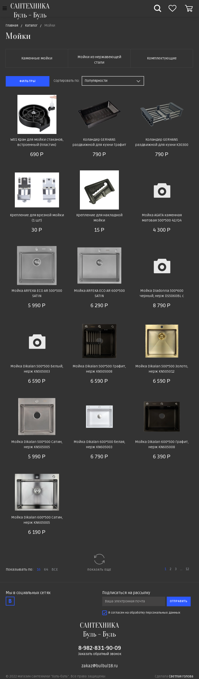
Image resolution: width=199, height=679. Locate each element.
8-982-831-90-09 (99, 648)
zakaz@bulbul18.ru (99, 666)
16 (39, 569)
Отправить (179, 601)
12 (187, 569)
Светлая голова (181, 676)
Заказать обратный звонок (99, 654)
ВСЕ (55, 569)
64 (46, 569)
